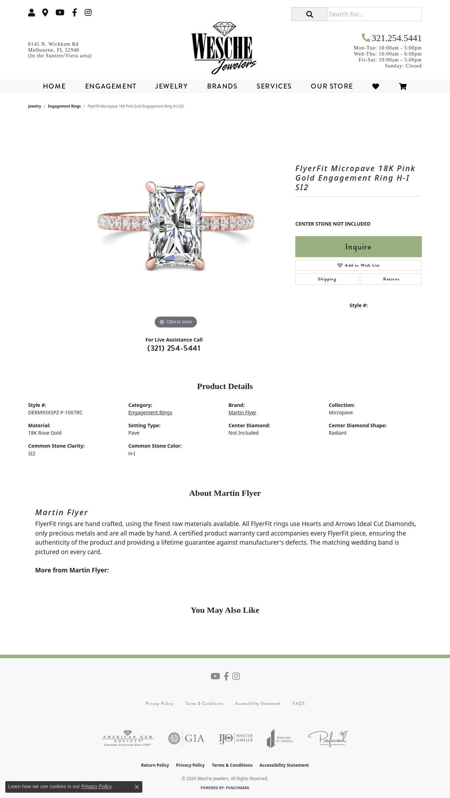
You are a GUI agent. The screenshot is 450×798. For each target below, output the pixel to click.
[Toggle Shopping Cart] (403, 86)
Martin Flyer (242, 412)
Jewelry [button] (171, 86)
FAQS (298, 703)
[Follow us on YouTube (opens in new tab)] (60, 12)
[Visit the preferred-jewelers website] (328, 738)
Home (54, 86)
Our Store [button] (332, 86)
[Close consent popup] (137, 787)
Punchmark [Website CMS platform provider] (238, 787)
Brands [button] (222, 86)
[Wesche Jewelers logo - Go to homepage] (225, 45)
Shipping (327, 279)
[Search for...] (375, 14)
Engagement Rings (64, 106)
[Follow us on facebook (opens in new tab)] (74, 12)
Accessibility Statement (257, 703)
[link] (45, 12)
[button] (31, 12)
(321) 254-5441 (174, 348)
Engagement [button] (110, 86)
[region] (175, 224)
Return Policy (155, 765)
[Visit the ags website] (127, 738)
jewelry (34, 106)
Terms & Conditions (204, 703)
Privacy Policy (159, 703)
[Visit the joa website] (280, 738)
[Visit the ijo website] (236, 738)
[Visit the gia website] (186, 738)
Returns (391, 279)
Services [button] (274, 86)
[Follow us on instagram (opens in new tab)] (88, 12)
